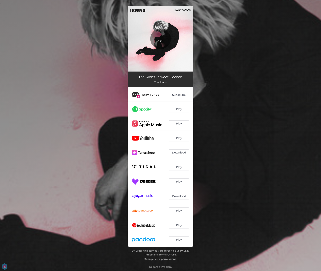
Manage (149, 259)
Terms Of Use (167, 254)
